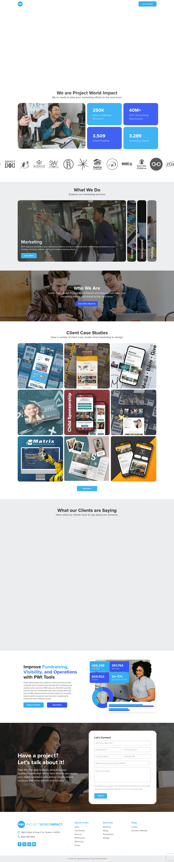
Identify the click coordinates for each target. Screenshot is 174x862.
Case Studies (80, 831)
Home (77, 827)
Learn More (28, 256)
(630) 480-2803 (28, 837)
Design (105, 831)
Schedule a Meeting (139, 831)
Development (108, 834)
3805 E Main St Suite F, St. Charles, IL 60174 (40, 832)
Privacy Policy (139, 789)
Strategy (106, 838)
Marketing (107, 827)
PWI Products (80, 838)
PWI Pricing (79, 842)
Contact (134, 827)
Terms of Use (129, 789)
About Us (78, 834)
